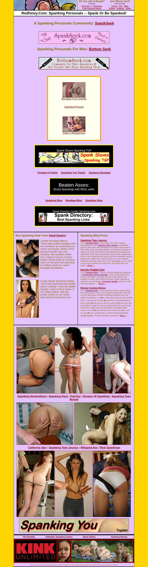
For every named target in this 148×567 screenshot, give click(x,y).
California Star (37, 447)
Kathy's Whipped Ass (74, 133)
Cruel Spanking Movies (92, 8)
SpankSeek (104, 23)
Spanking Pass (58, 396)
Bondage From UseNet (74, 99)
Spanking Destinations (31, 396)
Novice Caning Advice (93, 288)
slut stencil (106, 281)
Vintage (112, 8)
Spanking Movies (119, 537)
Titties (126, 6)
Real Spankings (110, 447)
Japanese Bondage (100, 172)
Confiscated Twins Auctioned (95, 275)
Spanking (120, 8)
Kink (120, 6)
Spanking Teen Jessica (93, 240)
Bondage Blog (74, 200)
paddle (115, 281)
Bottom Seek (100, 49)
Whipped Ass (89, 447)
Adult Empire (57, 235)
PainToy (75, 396)
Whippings (98, 6)
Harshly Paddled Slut (92, 270)
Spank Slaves (89, 537)
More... (91, 265)
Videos (128, 8)
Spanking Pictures (74, 107)
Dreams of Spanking (96, 396)
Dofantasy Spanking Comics (58, 537)
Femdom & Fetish (47, 172)
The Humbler (29, 537)
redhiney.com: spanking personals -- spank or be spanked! (74, 13)
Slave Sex (86, 6)
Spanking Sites (94, 200)
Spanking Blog (53, 200)
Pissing (114, 6)
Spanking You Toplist (73, 172)
